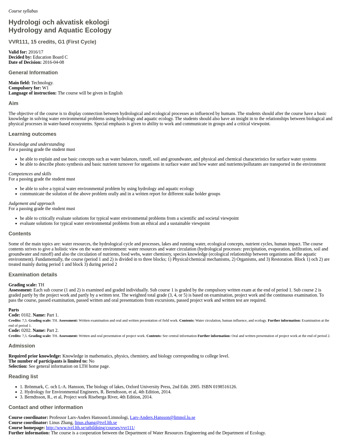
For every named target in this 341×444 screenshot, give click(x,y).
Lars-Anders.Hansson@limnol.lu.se (162, 417)
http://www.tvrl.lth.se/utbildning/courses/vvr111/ (90, 427)
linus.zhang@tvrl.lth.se (96, 422)
